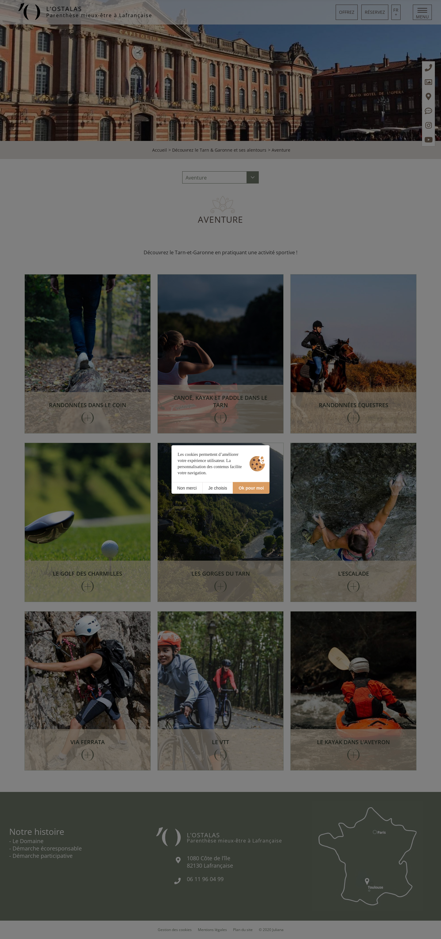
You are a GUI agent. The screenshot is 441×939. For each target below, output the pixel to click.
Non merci (187, 487)
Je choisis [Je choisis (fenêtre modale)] (217, 487)
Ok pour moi (251, 487)
